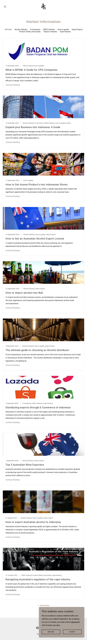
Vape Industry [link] (65, 32)
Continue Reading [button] (13, 85)
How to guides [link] (63, 29)
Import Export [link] (77, 29)
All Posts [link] (8, 29)
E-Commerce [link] (35, 29)
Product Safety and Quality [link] (30, 32)
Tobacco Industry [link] (50, 32)
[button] (9, 6)
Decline (51, 632)
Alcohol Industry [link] (20, 29)
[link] (43, 6)
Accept (72, 632)
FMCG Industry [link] (49, 29)
